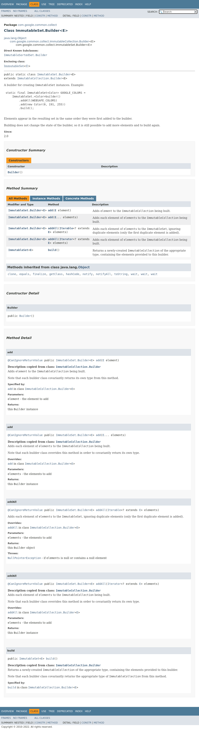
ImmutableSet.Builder (54, 74)
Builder (13, 172)
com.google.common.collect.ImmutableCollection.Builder (49, 41)
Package (21, 4)
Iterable (66, 228)
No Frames (20, 11)
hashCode (72, 274)
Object (84, 267)
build (52, 250)
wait (134, 274)
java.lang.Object (15, 38)
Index (79, 4)
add (50, 210)
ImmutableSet (14, 66)
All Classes (42, 11)
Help (88, 4)
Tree (52, 4)
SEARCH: (152, 11)
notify (88, 274)
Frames (6, 11)
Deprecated (65, 4)
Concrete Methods (80, 198)
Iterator (66, 239)
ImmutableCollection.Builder (39, 78)
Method (52, 15)
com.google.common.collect (37, 24)
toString (121, 274)
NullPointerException (24, 558)
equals (24, 274)
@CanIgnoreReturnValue (25, 360)
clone (12, 274)
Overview (7, 4)
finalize (39, 274)
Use (43, 4)
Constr (40, 15)
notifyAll (103, 274)
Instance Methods (46, 198)
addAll (53, 228)
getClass (56, 274)
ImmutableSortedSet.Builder (25, 55)
